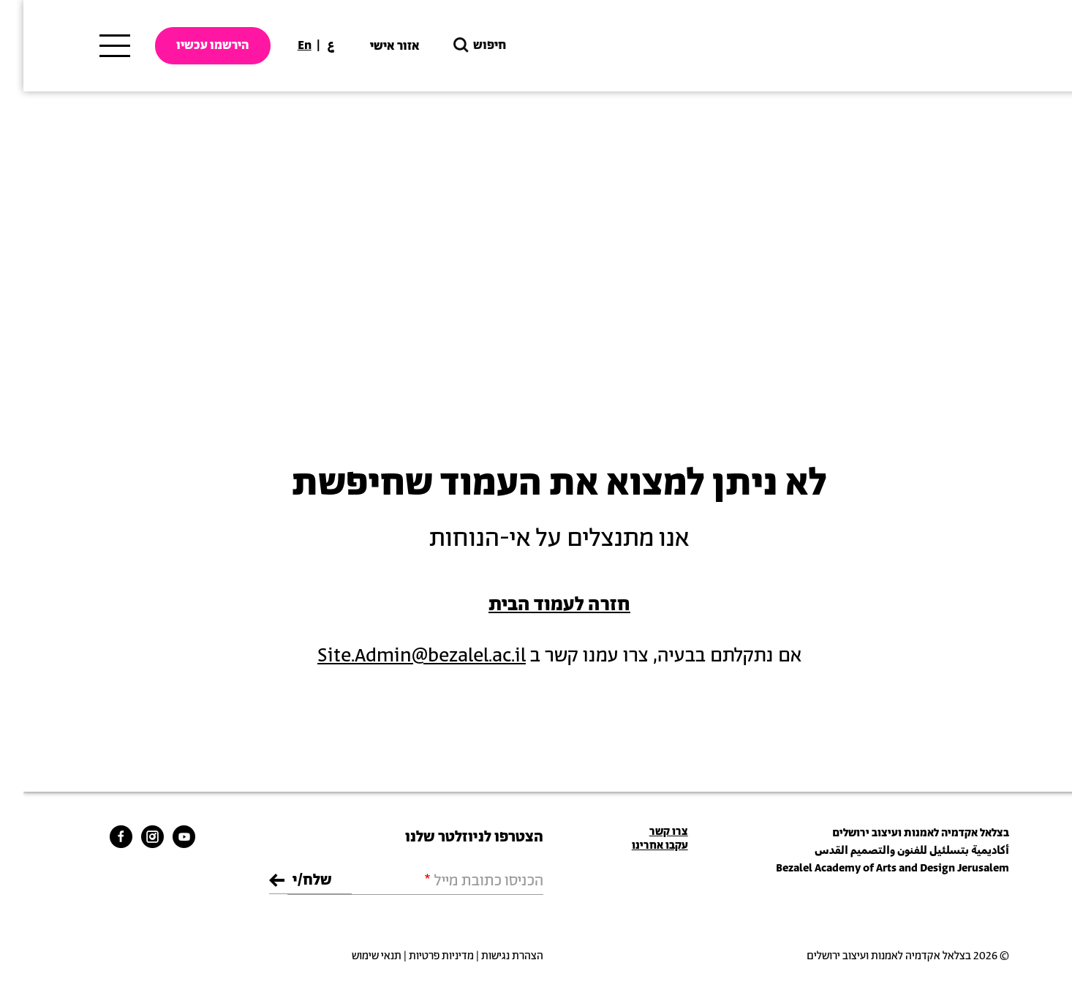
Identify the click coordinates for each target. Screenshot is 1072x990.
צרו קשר (645, 831)
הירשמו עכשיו (189, 45)
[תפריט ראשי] (91, 46)
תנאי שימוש (353, 956)
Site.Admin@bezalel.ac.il (398, 656)
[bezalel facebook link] (97, 836)
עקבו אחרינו (636, 845)
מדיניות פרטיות (417, 956)
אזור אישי (371, 46)
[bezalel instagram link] (129, 836)
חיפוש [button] (455, 45)
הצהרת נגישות (489, 956)
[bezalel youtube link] (160, 836)
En (281, 45)
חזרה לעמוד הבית (536, 604)
